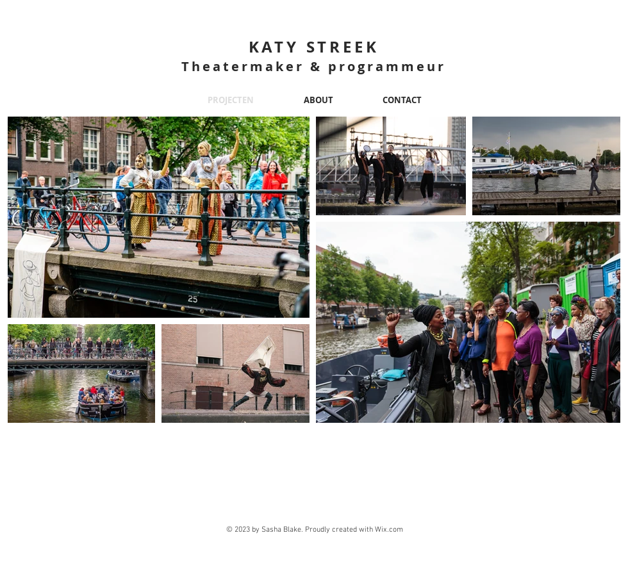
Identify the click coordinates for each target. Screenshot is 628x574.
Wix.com (389, 529)
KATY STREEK (314, 47)
